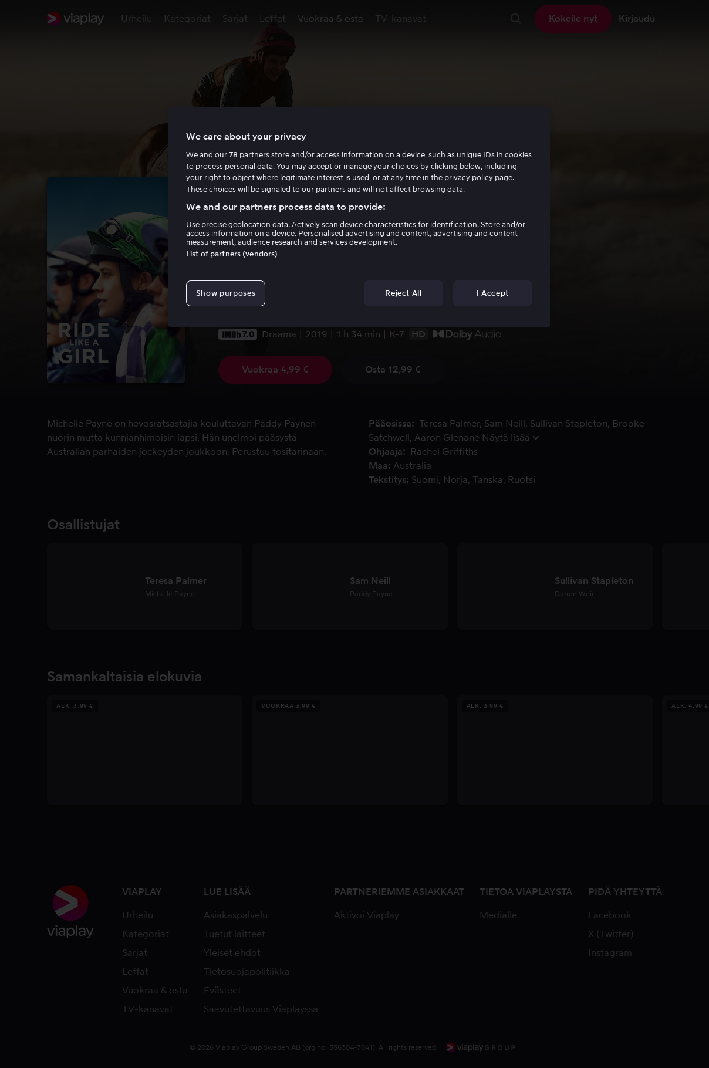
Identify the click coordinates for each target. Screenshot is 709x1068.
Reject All (403, 293)
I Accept (493, 293)
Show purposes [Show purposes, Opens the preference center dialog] (225, 293)
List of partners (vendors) (232, 253)
